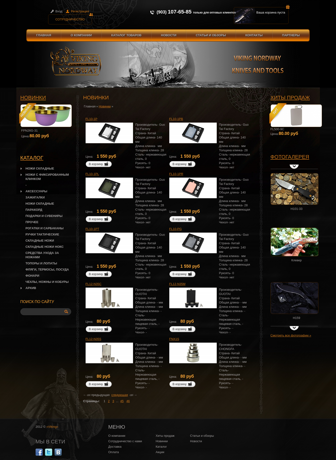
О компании (81, 35)
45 (122, 401)
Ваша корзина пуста (272, 10)
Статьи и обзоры (211, 35)
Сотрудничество (73, 17)
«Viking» (52, 426)
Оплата (113, 452)
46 (128, 401)
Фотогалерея (290, 157)
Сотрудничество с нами (125, 441)
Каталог (161, 446)
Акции (160, 452)
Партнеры (291, 35)
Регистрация (80, 11)
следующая (119, 395)
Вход (58, 11)
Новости (168, 35)
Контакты (254, 35)
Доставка (115, 446)
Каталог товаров (126, 35)
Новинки (33, 98)
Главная (43, 35)
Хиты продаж (290, 98)
